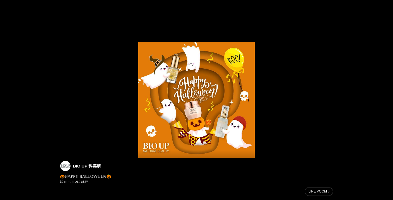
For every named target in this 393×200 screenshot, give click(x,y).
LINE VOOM (317, 191)
